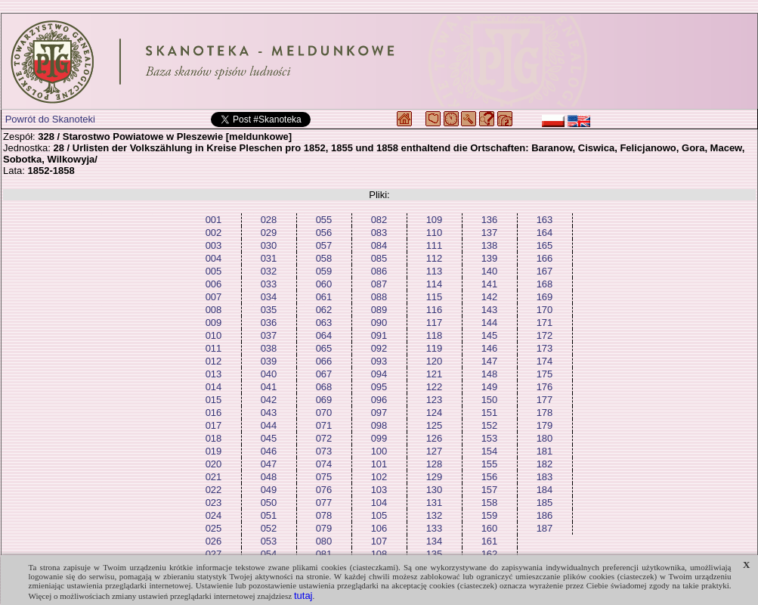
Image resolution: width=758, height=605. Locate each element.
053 (269, 541)
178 (545, 412)
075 (324, 476)
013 (214, 374)
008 (214, 309)
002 (214, 232)
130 (434, 489)
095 (379, 386)
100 (379, 451)
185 (545, 502)
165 (545, 245)
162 (489, 554)
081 (324, 554)
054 (269, 554)
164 (545, 232)
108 (379, 554)
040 (269, 374)
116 (434, 309)
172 (545, 335)
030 (269, 245)
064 (324, 335)
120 (434, 361)
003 (214, 245)
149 (489, 386)
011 (214, 348)
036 (269, 322)
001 (214, 219)
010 (214, 335)
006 (214, 284)
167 (545, 271)
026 (214, 541)
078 (324, 515)
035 (269, 309)
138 (489, 245)
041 (269, 386)
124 (434, 412)
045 (269, 438)
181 (545, 451)
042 (269, 399)
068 (324, 386)
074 (324, 464)
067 (324, 374)
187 (545, 528)
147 (489, 361)
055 (324, 219)
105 (379, 515)
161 (489, 541)
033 (269, 284)
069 (324, 399)
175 (545, 374)
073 (324, 451)
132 (434, 515)
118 (434, 335)
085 (379, 258)
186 (545, 515)
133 (434, 528)
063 (324, 322)
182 (545, 464)
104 (379, 502)
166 (545, 258)
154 (489, 451)
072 (324, 438)
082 (379, 219)
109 (434, 219)
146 (489, 348)
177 (545, 399)
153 (489, 438)
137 (489, 232)
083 (379, 232)
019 (214, 451)
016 (214, 412)
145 (489, 335)
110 (434, 232)
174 (545, 361)
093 (379, 361)
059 (324, 271)
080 (324, 541)
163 (545, 219)
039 (269, 361)
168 (545, 284)
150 (489, 399)
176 (545, 386)
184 (545, 489)
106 (379, 528)
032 (269, 271)
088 (379, 296)
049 (269, 489)
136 (489, 219)
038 (269, 348)
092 (379, 348)
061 (324, 296)
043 (269, 412)
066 (324, 361)
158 (489, 502)
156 (489, 476)
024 (214, 515)
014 (214, 386)
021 (214, 476)
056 (324, 232)
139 (489, 258)
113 (434, 271)
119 (434, 348)
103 (379, 489)
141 (489, 284)
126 (434, 438)
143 (489, 309)
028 (269, 219)
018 (214, 438)
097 (379, 412)
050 (269, 502)
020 (214, 464)
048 (269, 476)
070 (324, 412)
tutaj (303, 595)
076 (324, 489)
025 (214, 528)
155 (489, 464)
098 (379, 425)
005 (214, 271)
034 (269, 296)
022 (214, 489)
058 (324, 258)
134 (434, 541)
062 (324, 309)
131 (434, 502)
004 (214, 258)
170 (545, 309)
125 (434, 425)
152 (489, 425)
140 (489, 271)
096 (379, 399)
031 (269, 258)
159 (489, 515)
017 (214, 425)
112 (434, 258)
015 (214, 399)
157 (489, 489)
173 (545, 348)
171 (545, 322)
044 (269, 425)
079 (324, 528)
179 (545, 425)
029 (269, 232)
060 (324, 284)
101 (379, 464)
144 (489, 322)
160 (489, 528)
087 (379, 284)
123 (434, 399)
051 (269, 515)
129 (434, 476)
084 (379, 245)
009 (214, 322)
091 (379, 335)
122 (434, 386)
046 (269, 451)
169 (545, 296)
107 (379, 541)
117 (434, 322)
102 (379, 476)
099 (379, 438)
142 (489, 296)
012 (214, 361)
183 (545, 476)
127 (434, 451)
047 (269, 464)
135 (434, 554)
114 (434, 284)
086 (379, 271)
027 (214, 554)
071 (324, 425)
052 (269, 528)
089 (379, 309)
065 (324, 348)
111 (434, 245)
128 (434, 464)
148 (489, 374)
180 (545, 438)
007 (214, 296)
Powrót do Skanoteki (50, 119)
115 (434, 296)
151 (489, 412)
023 (214, 502)
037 (269, 335)
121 (434, 374)
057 (324, 245)
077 (324, 502)
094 (379, 374)
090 (379, 322)
